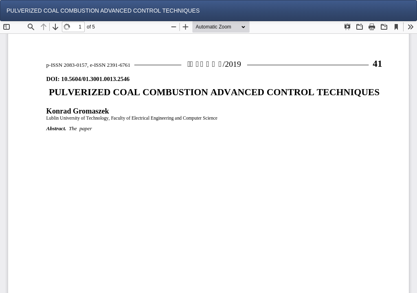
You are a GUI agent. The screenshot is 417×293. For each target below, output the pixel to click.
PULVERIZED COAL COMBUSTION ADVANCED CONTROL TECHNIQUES (103, 10)
